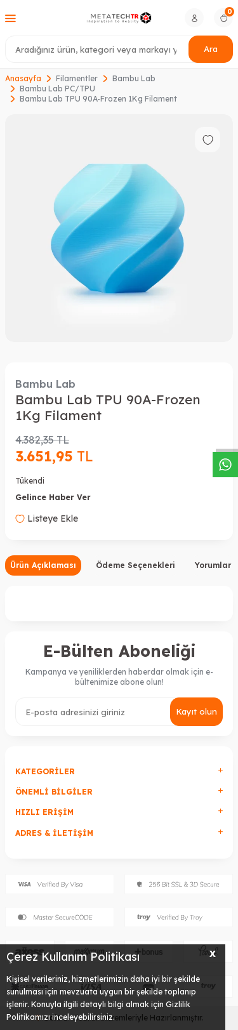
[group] (119, 228)
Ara (211, 49)
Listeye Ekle (46, 518)
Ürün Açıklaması (43, 565)
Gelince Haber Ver (53, 497)
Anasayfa (23, 78)
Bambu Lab (133, 78)
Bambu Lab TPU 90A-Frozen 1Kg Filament (98, 98)
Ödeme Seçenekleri (135, 565)
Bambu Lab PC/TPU (57, 88)
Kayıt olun (196, 711)
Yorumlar (213, 565)
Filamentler (77, 78)
